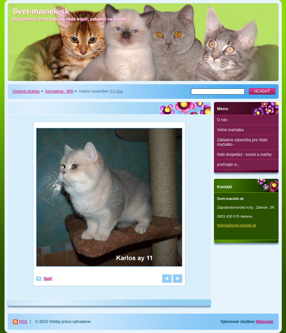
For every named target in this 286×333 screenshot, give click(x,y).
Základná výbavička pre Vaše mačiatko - (242, 142)
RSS (23, 321)
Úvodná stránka (26, 91)
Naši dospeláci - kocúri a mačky (244, 154)
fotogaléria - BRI (59, 91)
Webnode (264, 321)
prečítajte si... (228, 164)
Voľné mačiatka (230, 130)
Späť (48, 278)
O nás (222, 120)
